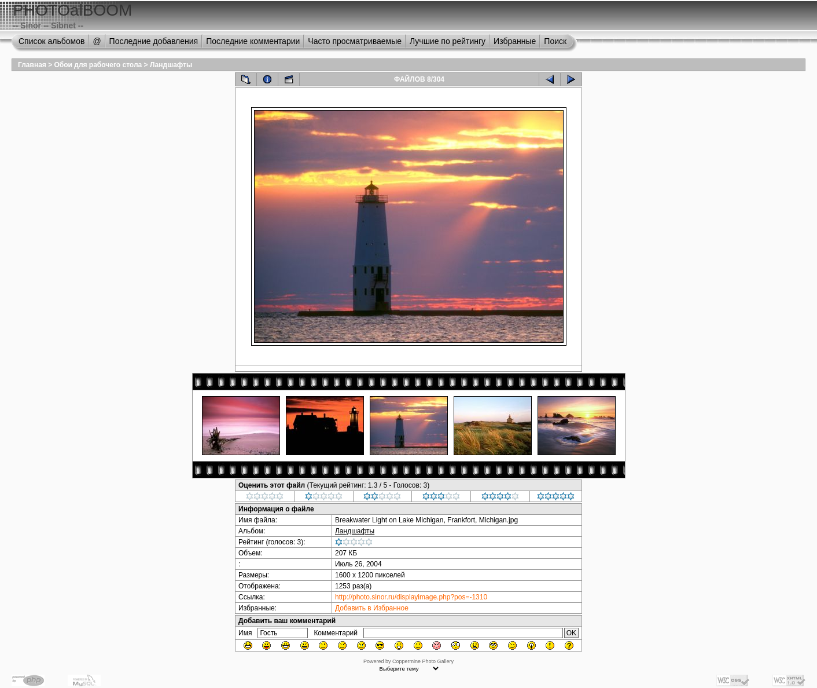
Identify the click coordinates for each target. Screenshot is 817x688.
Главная (32, 65)
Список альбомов (51, 41)
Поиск (555, 41)
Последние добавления (153, 41)
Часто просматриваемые (355, 41)
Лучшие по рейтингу (447, 41)
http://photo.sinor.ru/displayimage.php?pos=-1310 (411, 597)
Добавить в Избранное (371, 608)
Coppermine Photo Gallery (423, 661)
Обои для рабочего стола (98, 65)
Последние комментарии (253, 41)
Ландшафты (171, 65)
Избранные (515, 41)
